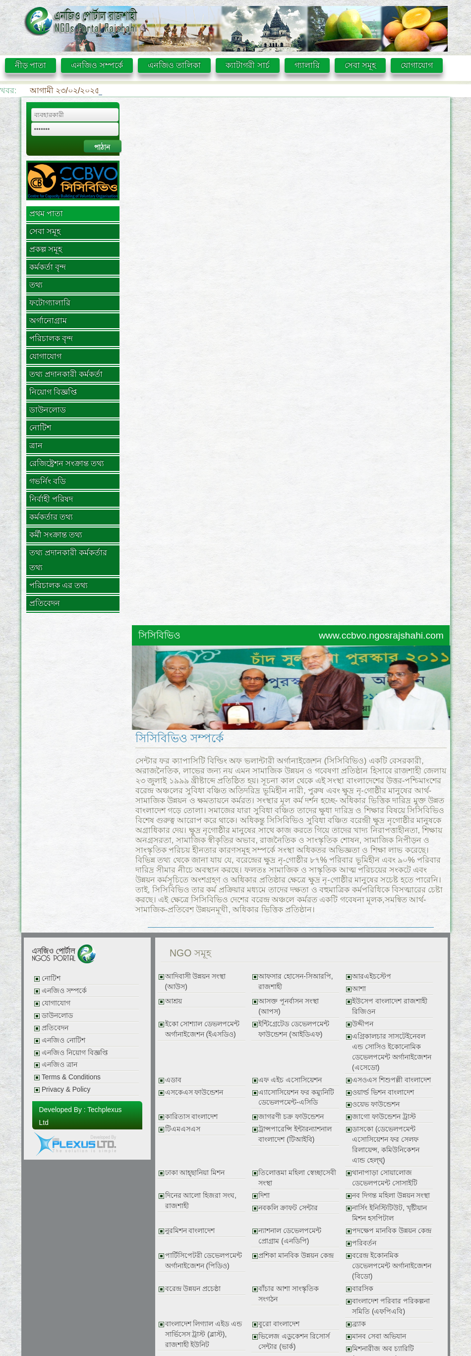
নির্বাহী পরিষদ (51, 499)
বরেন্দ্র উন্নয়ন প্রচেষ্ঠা (193, 1289)
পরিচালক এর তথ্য (58, 585)
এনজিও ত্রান (59, 1064)
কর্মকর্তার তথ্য (51, 517)
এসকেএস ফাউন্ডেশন (194, 1092)
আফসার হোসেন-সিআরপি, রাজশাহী (295, 982)
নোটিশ (40, 427)
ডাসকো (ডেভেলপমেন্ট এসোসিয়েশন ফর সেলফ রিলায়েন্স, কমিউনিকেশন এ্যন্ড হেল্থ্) (385, 1144)
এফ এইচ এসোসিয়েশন (290, 1080)
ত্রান (36, 445)
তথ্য (36, 285)
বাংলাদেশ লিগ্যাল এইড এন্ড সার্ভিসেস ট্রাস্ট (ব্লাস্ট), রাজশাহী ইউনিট (203, 1334)
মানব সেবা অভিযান (379, 1336)
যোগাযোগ (417, 65)
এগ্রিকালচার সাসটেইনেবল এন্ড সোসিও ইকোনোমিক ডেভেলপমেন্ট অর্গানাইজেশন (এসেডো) (391, 1052)
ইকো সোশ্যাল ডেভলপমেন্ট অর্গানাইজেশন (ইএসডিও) (202, 1029)
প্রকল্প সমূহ (45, 249)
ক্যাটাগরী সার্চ (247, 65)
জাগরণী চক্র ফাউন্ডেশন (291, 1116)
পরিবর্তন (364, 1243)
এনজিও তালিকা (174, 65)
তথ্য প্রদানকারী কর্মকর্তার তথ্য (68, 560)
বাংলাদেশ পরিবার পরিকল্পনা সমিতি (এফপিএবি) (391, 1306)
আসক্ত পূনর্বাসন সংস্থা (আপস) (288, 1006)
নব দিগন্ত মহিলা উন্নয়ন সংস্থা (391, 1195)
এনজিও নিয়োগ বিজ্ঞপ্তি (75, 1053)
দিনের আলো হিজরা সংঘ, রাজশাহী (200, 1201)
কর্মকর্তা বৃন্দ (47, 267)
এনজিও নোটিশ (63, 1040)
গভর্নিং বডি (47, 481)
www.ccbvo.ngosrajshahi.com (381, 635)
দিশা (264, 1195)
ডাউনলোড (47, 410)
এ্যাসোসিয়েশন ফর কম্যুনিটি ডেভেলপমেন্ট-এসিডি (296, 1098)
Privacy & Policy (66, 1089)
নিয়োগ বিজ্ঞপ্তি (53, 392)
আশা (359, 989)
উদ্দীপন (362, 1024)
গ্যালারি (307, 65)
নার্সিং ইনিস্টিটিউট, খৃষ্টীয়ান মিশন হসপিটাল (389, 1213)
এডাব (173, 1080)
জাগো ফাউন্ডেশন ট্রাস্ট (384, 1116)
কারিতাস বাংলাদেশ (191, 1116)
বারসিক (362, 1289)
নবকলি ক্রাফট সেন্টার (288, 1208)
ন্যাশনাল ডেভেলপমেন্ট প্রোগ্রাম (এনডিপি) (289, 1236)
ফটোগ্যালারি (49, 302)
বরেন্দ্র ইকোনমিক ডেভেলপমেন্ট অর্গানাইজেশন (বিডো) (391, 1266)
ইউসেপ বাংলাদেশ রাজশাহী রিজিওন (389, 1006)
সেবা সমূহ (360, 65)
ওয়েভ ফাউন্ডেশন (376, 1104)
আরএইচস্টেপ (371, 976)
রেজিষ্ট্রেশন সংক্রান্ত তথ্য (67, 463)
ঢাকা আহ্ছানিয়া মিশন (195, 1173)
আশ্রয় (173, 1001)
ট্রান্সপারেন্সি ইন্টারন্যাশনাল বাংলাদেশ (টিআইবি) (295, 1134)
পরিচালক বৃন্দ (51, 338)
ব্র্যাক (359, 1324)
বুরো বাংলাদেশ (278, 1324)
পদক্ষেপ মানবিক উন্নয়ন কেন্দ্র (391, 1231)
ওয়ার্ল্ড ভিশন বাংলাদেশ (383, 1092)
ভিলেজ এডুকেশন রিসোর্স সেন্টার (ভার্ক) (294, 1342)
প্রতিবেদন (44, 603)
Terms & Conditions (71, 1077)
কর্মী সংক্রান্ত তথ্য (56, 535)
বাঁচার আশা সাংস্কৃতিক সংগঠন (288, 1294)
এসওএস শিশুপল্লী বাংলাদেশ (391, 1080)
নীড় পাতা (30, 65)
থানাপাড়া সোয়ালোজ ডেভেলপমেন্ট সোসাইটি (384, 1178)
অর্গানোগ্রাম (48, 320)
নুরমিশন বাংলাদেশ (190, 1231)
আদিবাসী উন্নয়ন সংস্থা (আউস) (195, 982)
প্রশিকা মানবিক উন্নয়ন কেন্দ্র (295, 1255)
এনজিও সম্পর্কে (96, 65)
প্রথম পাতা (46, 213)
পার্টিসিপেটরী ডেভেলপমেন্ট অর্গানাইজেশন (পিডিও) (203, 1261)
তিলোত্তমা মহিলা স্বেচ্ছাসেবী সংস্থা (297, 1178)
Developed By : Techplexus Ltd (80, 1116)
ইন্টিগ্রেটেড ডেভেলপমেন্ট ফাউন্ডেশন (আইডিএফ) (293, 1029)
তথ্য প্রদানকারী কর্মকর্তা (66, 374)
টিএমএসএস (182, 1129)
